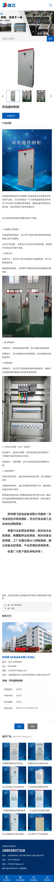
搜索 (50, 39)
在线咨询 (11, 116)
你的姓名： (9, 689)
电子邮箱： (9, 702)
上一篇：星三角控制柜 (13, 605)
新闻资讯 (34, 878)
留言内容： (9, 708)
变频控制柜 (42, 595)
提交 (19, 726)
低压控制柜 (13, 595)
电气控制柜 (20, 878)
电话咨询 (7, 878)
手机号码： (9, 695)
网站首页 (47, 878)
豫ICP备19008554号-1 (10, 868)
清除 (33, 726)
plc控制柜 (23, 595)
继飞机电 (32, 595)
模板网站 (23, 868)
